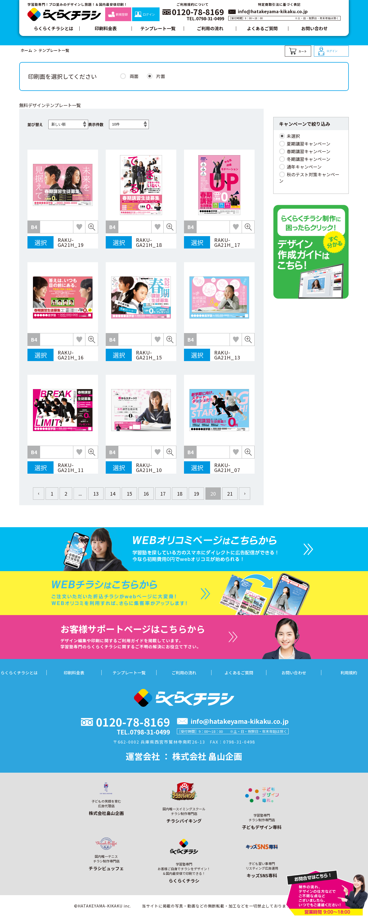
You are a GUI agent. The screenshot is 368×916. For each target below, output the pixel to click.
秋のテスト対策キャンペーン (309, 177)
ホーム (26, 50)
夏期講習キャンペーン (308, 143)
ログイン (144, 14)
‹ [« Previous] (38, 492)
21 (230, 493)
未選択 (293, 136)
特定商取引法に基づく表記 (279, 4)
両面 (134, 76)
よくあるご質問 (262, 28)
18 (179, 493)
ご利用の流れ (210, 28)
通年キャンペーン (304, 166)
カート (298, 51)
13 (96, 493)
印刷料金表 (106, 28)
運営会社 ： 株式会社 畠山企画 (184, 756)
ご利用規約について (193, 4)
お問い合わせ (314, 28)
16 (146, 493)
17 (163, 493)
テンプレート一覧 (157, 28)
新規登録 (118, 14)
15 (129, 493)
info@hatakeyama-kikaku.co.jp (273, 11)
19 (196, 493)
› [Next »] (244, 492)
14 (112, 493)
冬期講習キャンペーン (308, 159)
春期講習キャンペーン (308, 151)
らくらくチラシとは (53, 28)
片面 (160, 76)
